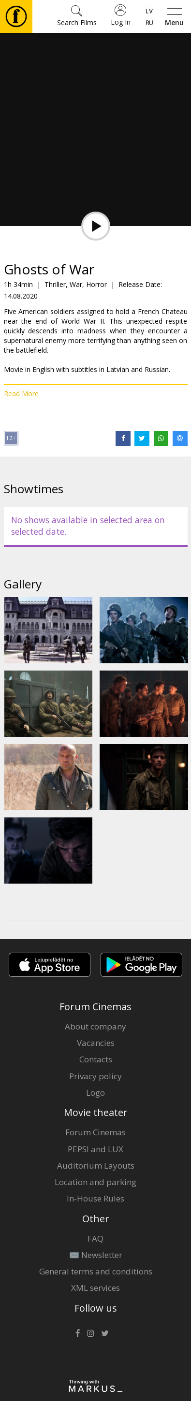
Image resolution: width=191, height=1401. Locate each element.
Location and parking (95, 1181)
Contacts (95, 1059)
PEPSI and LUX (95, 1149)
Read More (21, 393)
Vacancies (96, 1042)
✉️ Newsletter (95, 1254)
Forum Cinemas (95, 1132)
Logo (95, 1092)
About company (95, 1026)
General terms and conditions (95, 1271)
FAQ (95, 1238)
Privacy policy (95, 1076)
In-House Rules (95, 1198)
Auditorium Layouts (95, 1165)
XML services (95, 1287)
